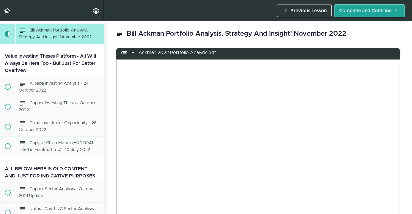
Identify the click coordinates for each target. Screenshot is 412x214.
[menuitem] (96, 10)
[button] (7, 10)
